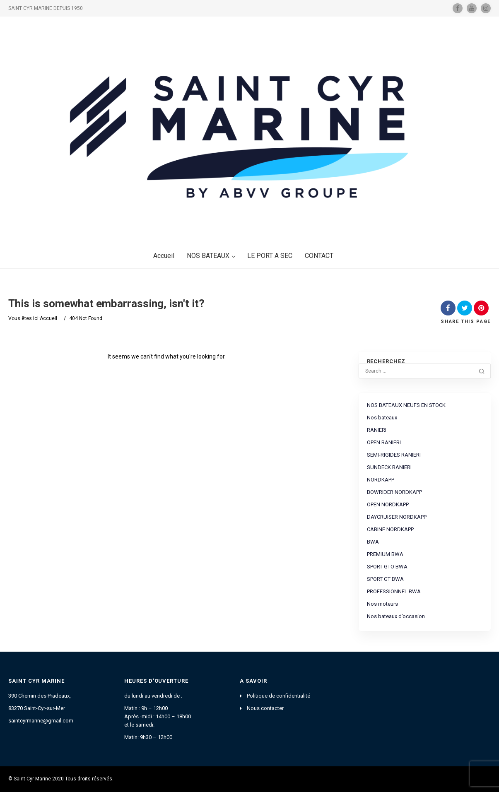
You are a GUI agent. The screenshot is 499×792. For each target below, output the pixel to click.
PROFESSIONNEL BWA (394, 591)
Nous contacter (265, 708)
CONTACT (319, 256)
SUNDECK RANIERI (389, 467)
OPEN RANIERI (384, 442)
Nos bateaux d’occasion (396, 616)
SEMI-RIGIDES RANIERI (394, 455)
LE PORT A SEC (269, 256)
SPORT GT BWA (385, 579)
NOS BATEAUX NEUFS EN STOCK (406, 405)
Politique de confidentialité (278, 696)
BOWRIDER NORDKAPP (394, 492)
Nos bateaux (382, 417)
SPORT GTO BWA (387, 566)
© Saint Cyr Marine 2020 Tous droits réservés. (60, 779)
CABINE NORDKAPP (390, 529)
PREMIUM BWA (385, 554)
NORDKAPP (380, 480)
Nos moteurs (382, 604)
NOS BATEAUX (211, 256)
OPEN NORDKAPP (388, 504)
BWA (373, 542)
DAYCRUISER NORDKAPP (397, 517)
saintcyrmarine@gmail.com (40, 720)
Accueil (163, 256)
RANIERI (376, 430)
